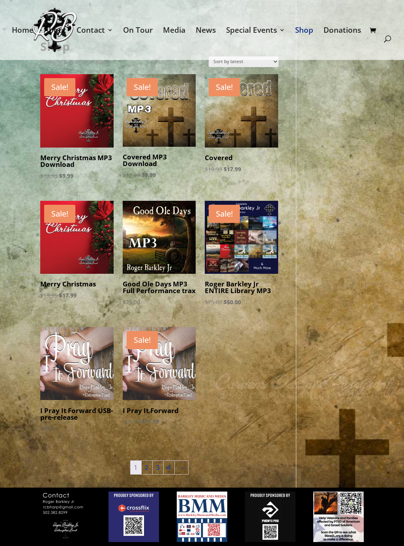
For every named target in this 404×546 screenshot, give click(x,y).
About (55, 31)
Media (174, 31)
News (206, 31)
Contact (91, 31)
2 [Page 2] (147, 467)
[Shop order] (244, 61)
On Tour (138, 31)
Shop (304, 31)
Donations (342, 31)
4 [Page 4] (169, 467)
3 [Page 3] (158, 467)
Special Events (251, 31)
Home (23, 31)
